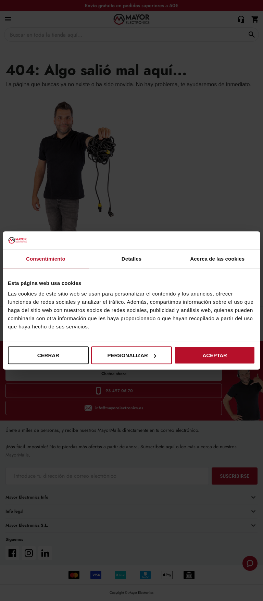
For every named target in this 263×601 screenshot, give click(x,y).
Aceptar (214, 355)
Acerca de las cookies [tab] (217, 258)
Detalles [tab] (131, 258)
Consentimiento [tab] (45, 258)
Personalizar (132, 355)
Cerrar (48, 355)
